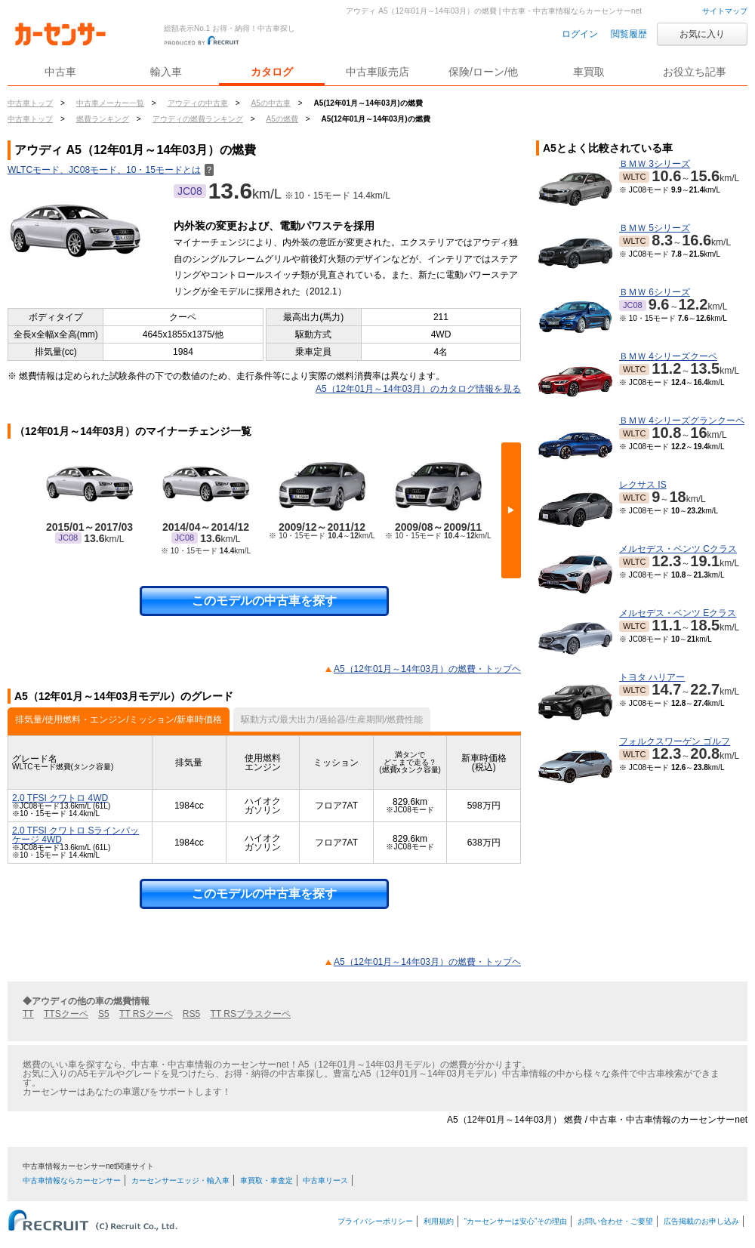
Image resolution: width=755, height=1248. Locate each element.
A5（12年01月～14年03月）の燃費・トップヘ (427, 669)
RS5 (191, 1013)
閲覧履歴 (629, 34)
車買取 (589, 72)
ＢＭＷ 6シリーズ (654, 292)
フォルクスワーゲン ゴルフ (674, 741)
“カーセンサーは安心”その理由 (516, 1221)
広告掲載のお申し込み (701, 1221)
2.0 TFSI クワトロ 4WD (60, 798)
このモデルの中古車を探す (264, 600)
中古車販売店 (377, 72)
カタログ (272, 72)
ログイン (580, 34)
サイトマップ (724, 11)
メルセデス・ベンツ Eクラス (677, 613)
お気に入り (702, 34)
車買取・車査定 (266, 1180)
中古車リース (325, 1180)
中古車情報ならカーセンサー (72, 1180)
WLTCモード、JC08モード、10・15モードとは (111, 170)
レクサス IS (643, 484)
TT (28, 1013)
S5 (103, 1013)
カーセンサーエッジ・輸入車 (180, 1180)
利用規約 (439, 1221)
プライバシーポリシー (375, 1221)
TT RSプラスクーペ (251, 1013)
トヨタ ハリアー (652, 677)
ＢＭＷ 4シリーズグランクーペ (681, 420)
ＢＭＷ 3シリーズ (654, 164)
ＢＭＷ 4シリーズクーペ (668, 356)
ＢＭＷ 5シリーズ (654, 228)
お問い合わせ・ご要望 (615, 1221)
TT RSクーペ (145, 1013)
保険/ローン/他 (483, 72)
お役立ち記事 (694, 72)
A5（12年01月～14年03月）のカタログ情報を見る (418, 389)
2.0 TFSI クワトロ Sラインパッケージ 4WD (75, 835)
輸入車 (166, 72)
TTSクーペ (66, 1013)
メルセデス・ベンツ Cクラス (678, 549)
